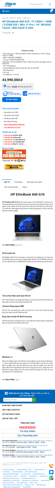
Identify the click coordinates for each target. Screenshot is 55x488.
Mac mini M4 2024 (8, 482)
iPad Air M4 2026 (18, 472)
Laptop (17, 380)
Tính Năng (18, 182)
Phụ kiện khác (27, 487)
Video (24, 187)
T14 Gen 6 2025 (26, 474)
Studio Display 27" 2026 (24, 469)
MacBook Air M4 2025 (28, 478)
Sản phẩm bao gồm (34, 182)
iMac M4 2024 (45, 480)
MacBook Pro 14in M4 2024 (11, 480)
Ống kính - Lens (29, 485)
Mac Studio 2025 (22, 482)
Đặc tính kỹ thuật (11, 187)
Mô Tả (7, 182)
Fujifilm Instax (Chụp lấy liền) (11, 487)
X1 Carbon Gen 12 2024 (10, 476)
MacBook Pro (33, 476)
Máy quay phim (41, 485)
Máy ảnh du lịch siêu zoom (11, 478)
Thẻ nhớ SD (6, 472)
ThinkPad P (23, 476)
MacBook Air (44, 476)
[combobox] (40, 4)
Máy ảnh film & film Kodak (10, 474)
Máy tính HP (18, 245)
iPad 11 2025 (34, 482)
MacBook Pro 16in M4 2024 (30, 480)
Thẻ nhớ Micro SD (39, 469)
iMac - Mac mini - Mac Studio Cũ (12, 485)
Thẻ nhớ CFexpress (9, 469)
